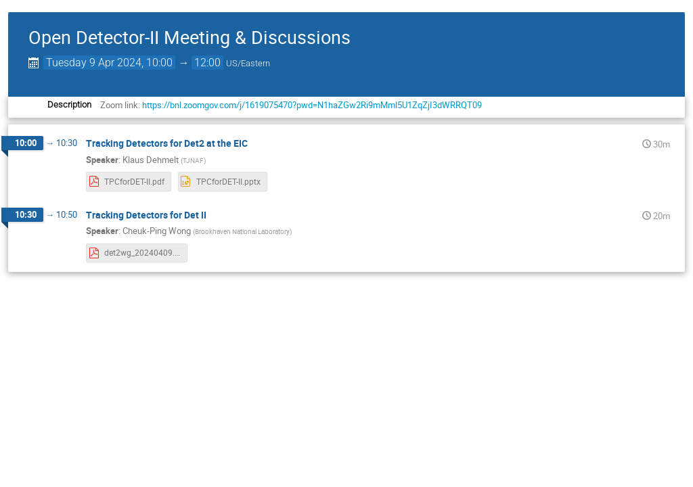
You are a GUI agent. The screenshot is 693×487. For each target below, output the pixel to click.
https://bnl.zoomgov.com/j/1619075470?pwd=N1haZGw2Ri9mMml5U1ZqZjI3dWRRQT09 (311, 105)
